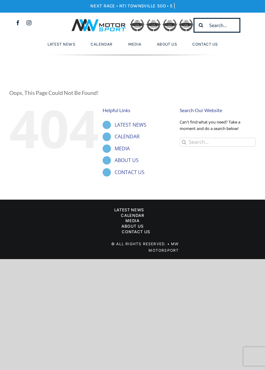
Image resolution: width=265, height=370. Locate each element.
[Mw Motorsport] (132, 21)
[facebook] (17, 22)
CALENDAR (127, 136)
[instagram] (28, 22)
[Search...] (217, 25)
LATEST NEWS (130, 124)
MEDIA (122, 148)
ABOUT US (127, 160)
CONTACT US (130, 172)
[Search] (201, 25)
